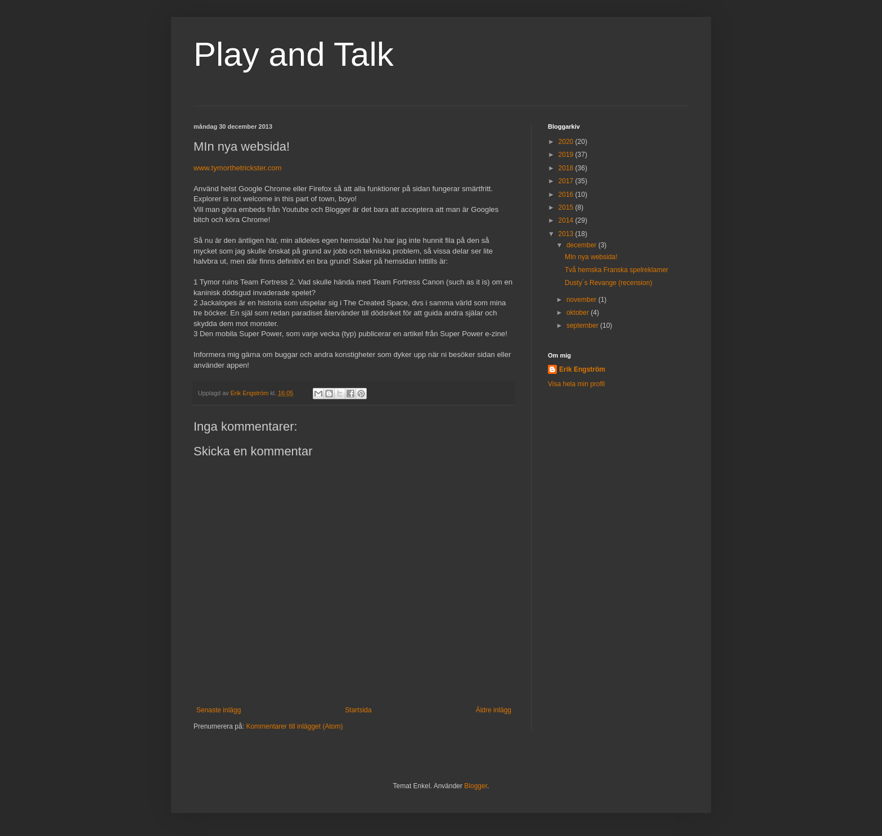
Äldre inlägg (493, 710)
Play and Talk (294, 54)
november (582, 300)
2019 (567, 155)
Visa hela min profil (576, 384)
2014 (567, 220)
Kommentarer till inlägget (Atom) (294, 726)
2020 (567, 142)
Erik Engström (582, 369)
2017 (567, 181)
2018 (567, 168)
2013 (567, 234)
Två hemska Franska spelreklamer (616, 270)
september (583, 325)
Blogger (475, 786)
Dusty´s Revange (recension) (608, 283)
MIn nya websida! (591, 257)
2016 (567, 194)
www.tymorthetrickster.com (238, 168)
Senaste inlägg (218, 710)
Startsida (358, 710)
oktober (578, 313)
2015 (567, 207)
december (582, 245)
